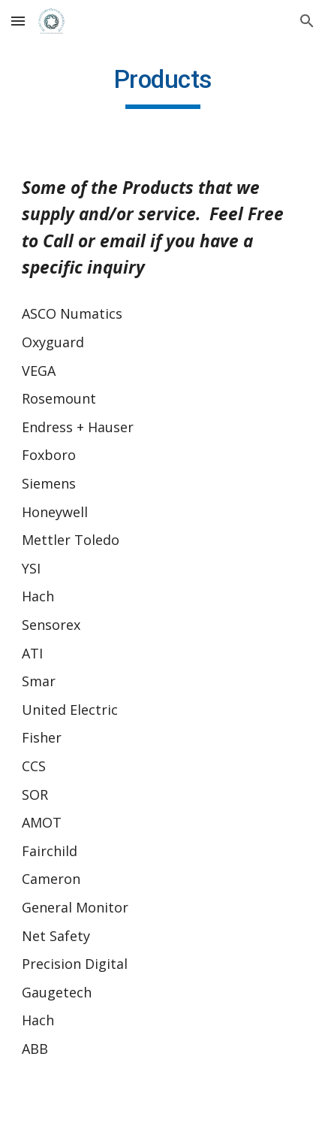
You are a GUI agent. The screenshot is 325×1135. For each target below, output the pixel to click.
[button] (18, 20)
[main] (162, 86)
